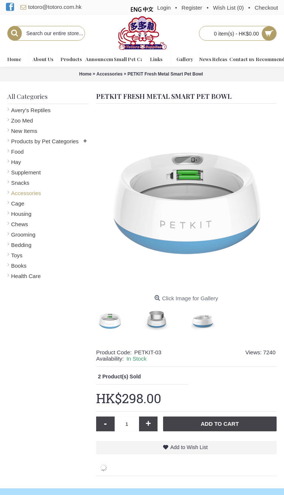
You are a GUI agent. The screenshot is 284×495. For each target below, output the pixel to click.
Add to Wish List (188, 447)
